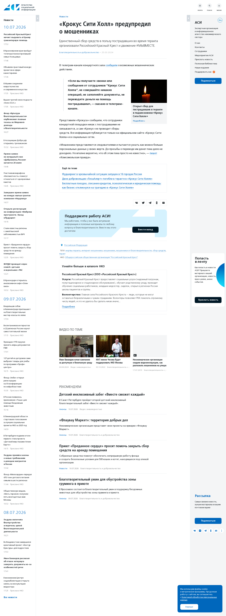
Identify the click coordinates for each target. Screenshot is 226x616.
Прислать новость (204, 59)
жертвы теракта (72, 250)
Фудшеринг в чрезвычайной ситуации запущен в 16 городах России (102, 173)
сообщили (111, 65)
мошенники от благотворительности (134, 250)
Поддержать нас (203, 72)
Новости (63, 16)
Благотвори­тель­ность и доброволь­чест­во (79, 52)
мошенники (109, 250)
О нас (197, 43)
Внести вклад (145, 229)
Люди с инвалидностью (80, 367)
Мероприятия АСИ (204, 55)
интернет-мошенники (92, 250)
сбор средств (159, 250)
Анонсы (62, 409)
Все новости (10, 597)
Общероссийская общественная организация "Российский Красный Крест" (101, 257)
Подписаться (208, 80)
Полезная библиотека (206, 63)
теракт (62, 253)
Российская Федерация (75, 245)
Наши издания (202, 67)
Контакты (200, 47)
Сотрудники (201, 51)
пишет (154, 153)
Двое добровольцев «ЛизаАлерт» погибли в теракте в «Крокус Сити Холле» (108, 178)
